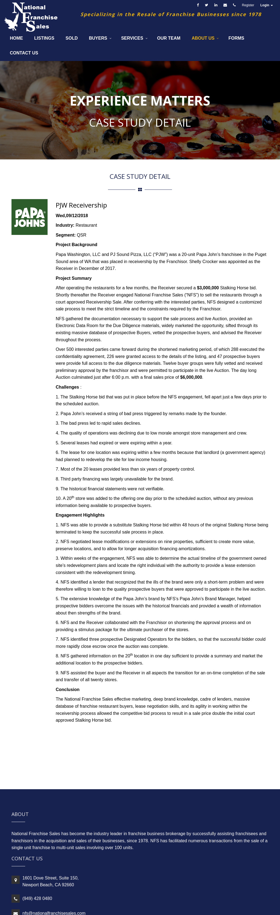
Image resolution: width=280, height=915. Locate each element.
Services (132, 38)
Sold (72, 38)
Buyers (98, 38)
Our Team (168, 38)
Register (248, 5)
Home (16, 38)
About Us (203, 38)
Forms (236, 38)
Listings (44, 38)
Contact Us (24, 53)
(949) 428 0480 (37, 898)
